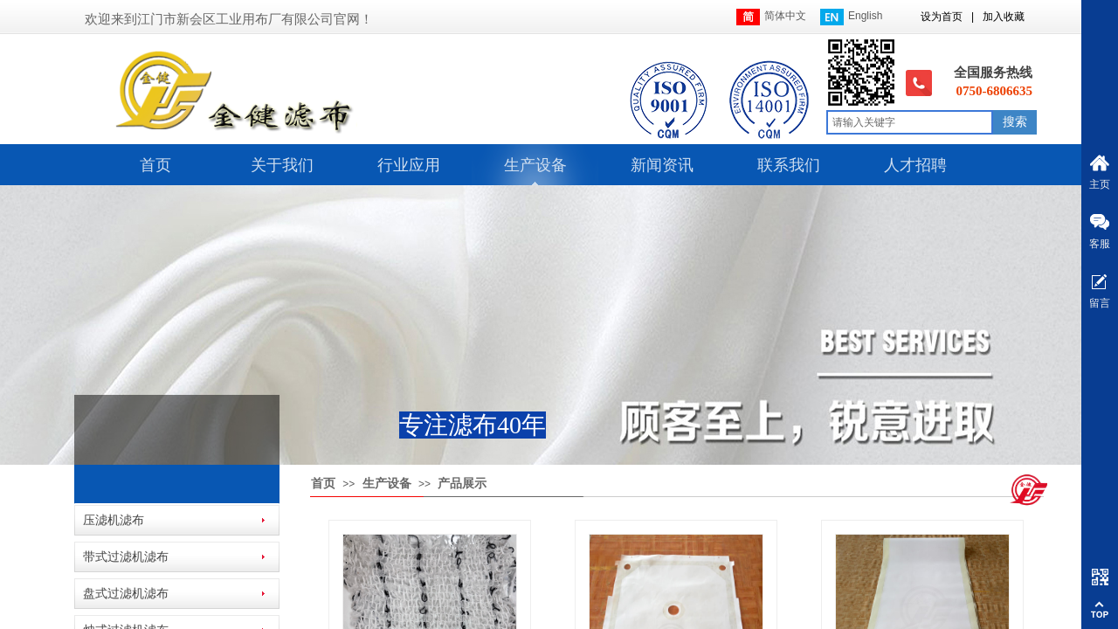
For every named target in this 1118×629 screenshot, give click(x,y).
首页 (155, 165)
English (851, 17)
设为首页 (942, 16)
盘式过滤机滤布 (126, 593)
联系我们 (788, 165)
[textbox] (909, 122)
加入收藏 (1004, 16)
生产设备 (535, 165)
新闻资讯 (662, 165)
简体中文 (771, 17)
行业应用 (408, 165)
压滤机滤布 (113, 520)
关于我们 (282, 165)
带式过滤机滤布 (126, 556)
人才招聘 (915, 165)
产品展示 (462, 483)
